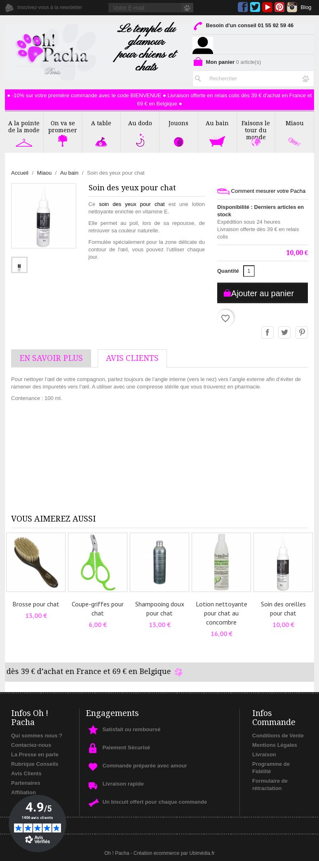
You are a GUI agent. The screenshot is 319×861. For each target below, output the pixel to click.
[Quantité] (249, 271)
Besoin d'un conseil (242, 27)
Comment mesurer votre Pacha (261, 191)
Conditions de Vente (278, 735)
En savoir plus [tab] (51, 358)
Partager (268, 333)
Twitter (255, 7)
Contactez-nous (31, 745)
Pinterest (279, 7)
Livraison (264, 754)
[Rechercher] (253, 77)
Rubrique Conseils (35, 764)
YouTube (267, 7)
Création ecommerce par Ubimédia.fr (174, 853)
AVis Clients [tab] (132, 358)
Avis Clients (26, 773)
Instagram (292, 7)
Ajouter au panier (262, 293)
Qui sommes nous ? (36, 735)
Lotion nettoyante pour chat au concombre (221, 613)
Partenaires (25, 783)
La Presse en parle (35, 754)
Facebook (243, 7)
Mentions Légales (274, 745)
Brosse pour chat (35, 604)
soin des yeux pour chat (131, 204)
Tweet (285, 333)
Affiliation (23, 792)
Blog (306, 7)
